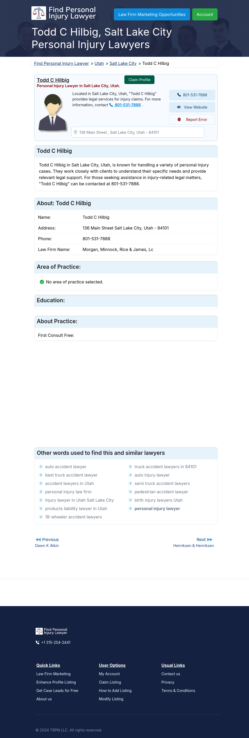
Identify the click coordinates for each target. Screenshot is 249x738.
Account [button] (205, 14)
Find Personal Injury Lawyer (61, 63)
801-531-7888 (125, 105)
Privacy (168, 682)
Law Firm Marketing (53, 674)
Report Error (192, 119)
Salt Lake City (122, 63)
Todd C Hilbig (53, 80)
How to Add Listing (115, 690)
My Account (109, 674)
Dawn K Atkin (47, 545)
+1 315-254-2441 (53, 642)
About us (44, 699)
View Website (192, 107)
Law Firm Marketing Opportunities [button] (152, 14)
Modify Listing (111, 699)
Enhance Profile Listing (56, 682)
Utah (99, 63)
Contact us (171, 674)
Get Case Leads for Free (57, 690)
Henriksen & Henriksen (193, 545)
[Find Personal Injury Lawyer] (63, 14)
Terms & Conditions (178, 690)
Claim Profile (140, 79)
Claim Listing (110, 682)
